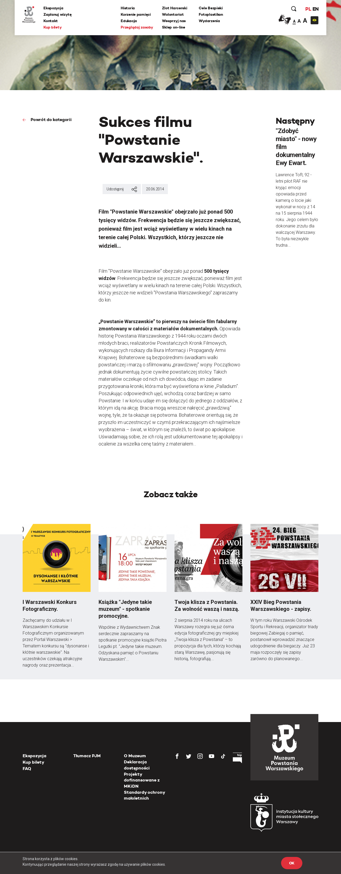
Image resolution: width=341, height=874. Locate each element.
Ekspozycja (54, 8)
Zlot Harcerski (174, 8)
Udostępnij (122, 189)
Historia (128, 8)
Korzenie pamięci (136, 14)
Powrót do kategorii (51, 119)
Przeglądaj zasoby (137, 27)
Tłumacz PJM (87, 756)
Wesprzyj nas (174, 21)
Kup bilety (53, 27)
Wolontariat (173, 14)
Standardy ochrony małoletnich (144, 795)
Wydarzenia (209, 21)
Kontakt (51, 21)
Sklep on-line (173, 27)
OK (291, 863)
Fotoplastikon (211, 14)
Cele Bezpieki (211, 8)
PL (308, 9)
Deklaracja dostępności (137, 765)
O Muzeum (135, 756)
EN (315, 9)
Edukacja (129, 21)
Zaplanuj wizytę (58, 14)
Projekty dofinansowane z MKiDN (142, 780)
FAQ (27, 768)
